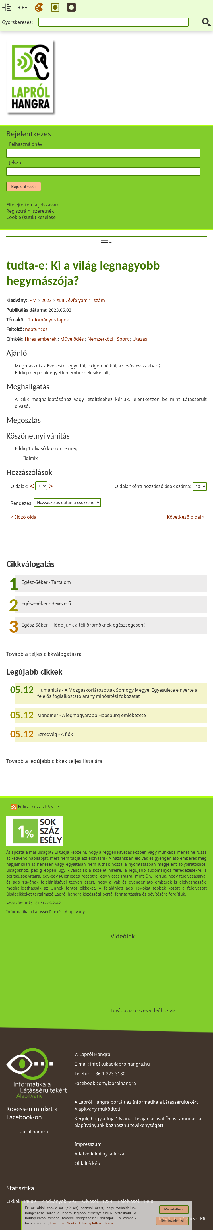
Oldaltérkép (87, 1163)
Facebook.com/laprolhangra (105, 1083)
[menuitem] (106, 243)
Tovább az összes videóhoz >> (143, 1010)
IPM (32, 300)
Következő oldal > (186, 516)
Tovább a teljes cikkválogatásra (44, 653)
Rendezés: (22, 503)
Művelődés (72, 339)
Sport (123, 339)
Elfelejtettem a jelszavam (32, 205)
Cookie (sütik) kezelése (31, 217)
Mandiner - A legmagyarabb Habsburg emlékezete (91, 715)
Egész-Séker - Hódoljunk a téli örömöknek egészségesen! (83, 625)
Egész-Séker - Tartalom (46, 582)
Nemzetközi (100, 339)
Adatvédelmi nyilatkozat (100, 1154)
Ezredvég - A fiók (55, 734)
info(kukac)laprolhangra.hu (120, 1064)
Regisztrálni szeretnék (30, 211)
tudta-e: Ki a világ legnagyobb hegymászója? (83, 273)
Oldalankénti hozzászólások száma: (154, 486)
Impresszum (88, 1144)
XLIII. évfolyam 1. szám (81, 300)
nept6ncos (36, 329)
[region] (106, 388)
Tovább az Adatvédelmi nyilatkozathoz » (81, 1223)
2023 (47, 300)
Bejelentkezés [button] (23, 186)
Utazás (140, 339)
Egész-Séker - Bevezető (46, 603)
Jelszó (15, 162)
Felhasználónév (25, 144)
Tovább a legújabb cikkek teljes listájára (54, 761)
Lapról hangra (33, 1131)
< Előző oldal (24, 516)
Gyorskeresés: (17, 22)
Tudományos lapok (48, 320)
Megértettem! (174, 1209)
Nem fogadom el (172, 1221)
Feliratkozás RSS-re (35, 806)
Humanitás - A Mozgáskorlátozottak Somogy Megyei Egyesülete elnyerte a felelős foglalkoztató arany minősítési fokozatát (117, 693)
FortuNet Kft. (194, 1218)
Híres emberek (41, 339)
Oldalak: (19, 486)
